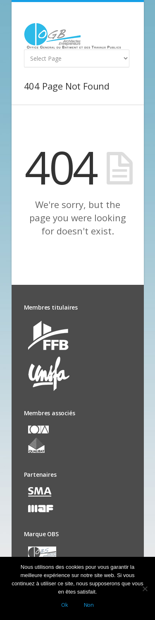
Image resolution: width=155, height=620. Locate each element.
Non (89, 604)
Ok (64, 604)
